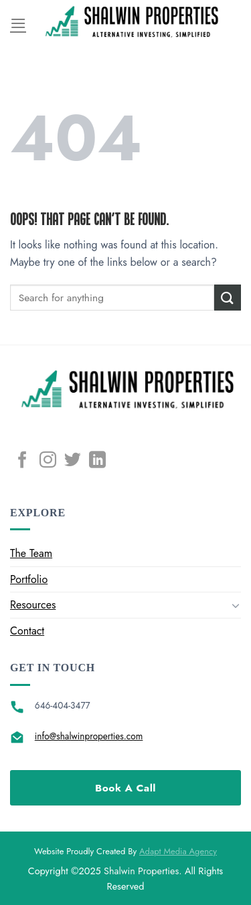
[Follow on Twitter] (72, 460)
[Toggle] (235, 605)
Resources (33, 604)
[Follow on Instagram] (47, 460)
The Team (31, 553)
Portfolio (29, 579)
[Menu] (18, 23)
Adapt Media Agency (178, 851)
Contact (27, 631)
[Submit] (227, 298)
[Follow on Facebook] (22, 460)
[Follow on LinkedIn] (97, 460)
